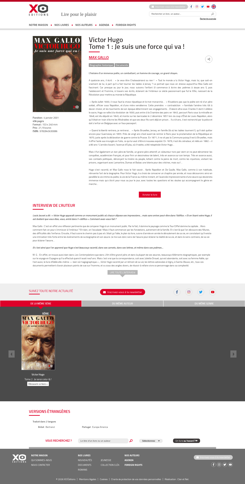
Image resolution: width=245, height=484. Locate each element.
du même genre (204, 303)
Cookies (104, 479)
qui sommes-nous (41, 460)
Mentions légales (87, 479)
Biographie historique (101, 65)
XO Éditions (70, 479)
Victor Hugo (38, 374)
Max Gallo (99, 57)
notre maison (38, 25)
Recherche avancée (208, 18)
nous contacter (40, 464)
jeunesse (106, 460)
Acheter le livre (149, 194)
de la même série (40, 303)
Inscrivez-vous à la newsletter (168, 6)
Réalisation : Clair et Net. (177, 479)
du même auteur (122, 303)
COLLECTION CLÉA (110, 464)
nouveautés (85, 460)
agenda (104, 25)
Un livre (186, 440)
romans (82, 469)
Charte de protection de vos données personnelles (136, 479)
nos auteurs (84, 25)
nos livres (61, 25)
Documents (122, 65)
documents (84, 464)
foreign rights (126, 25)
